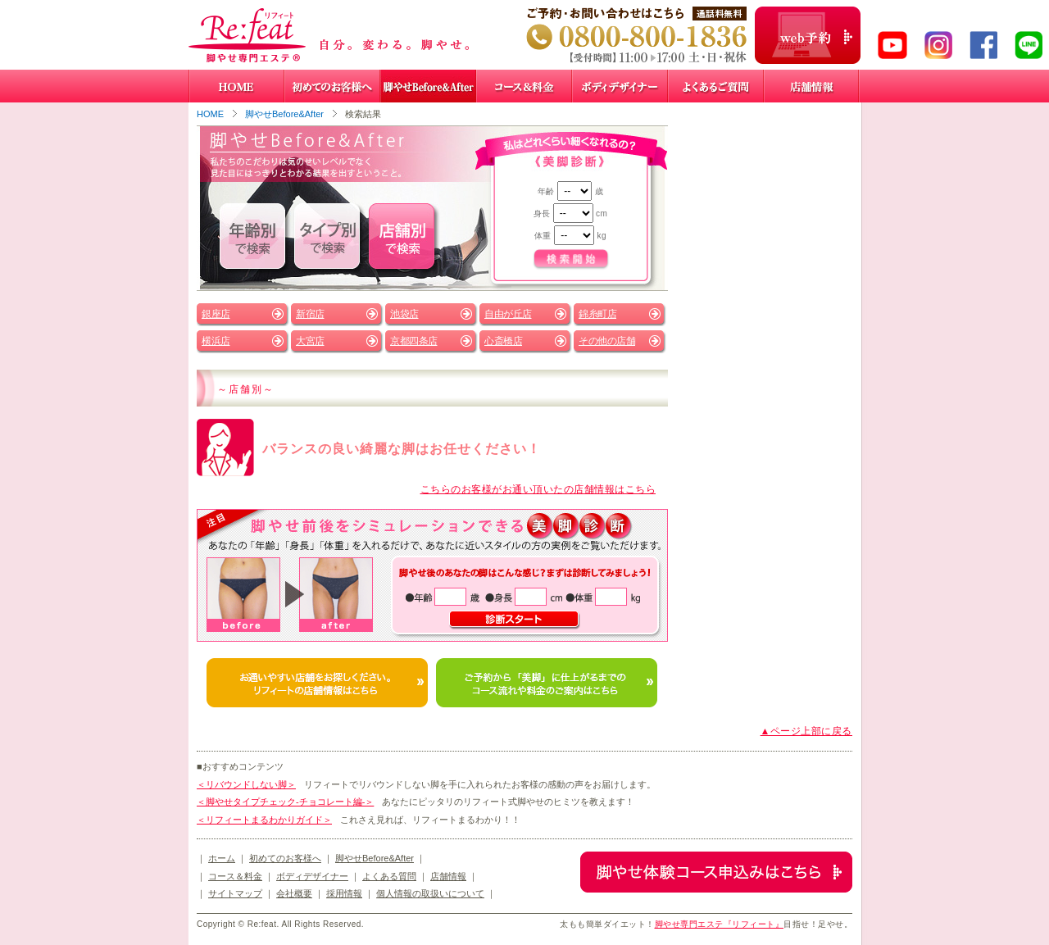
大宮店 (310, 341)
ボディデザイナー (312, 876)
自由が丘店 (508, 314)
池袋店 (404, 314)
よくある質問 (389, 876)
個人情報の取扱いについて (430, 893)
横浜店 (216, 341)
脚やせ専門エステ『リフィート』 (719, 924)
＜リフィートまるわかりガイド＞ (264, 820)
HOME (210, 114)
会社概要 (294, 893)
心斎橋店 (503, 341)
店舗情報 (448, 876)
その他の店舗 (607, 341)
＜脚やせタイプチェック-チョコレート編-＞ (285, 801)
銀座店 (216, 314)
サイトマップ (235, 893)
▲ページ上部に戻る (806, 731)
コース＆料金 (235, 876)
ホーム (221, 858)
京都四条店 (414, 341)
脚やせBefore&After (284, 114)
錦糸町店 (597, 314)
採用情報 (344, 893)
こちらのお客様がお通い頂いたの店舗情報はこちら (538, 489)
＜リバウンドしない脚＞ (246, 784)
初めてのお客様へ (285, 858)
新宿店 (310, 314)
